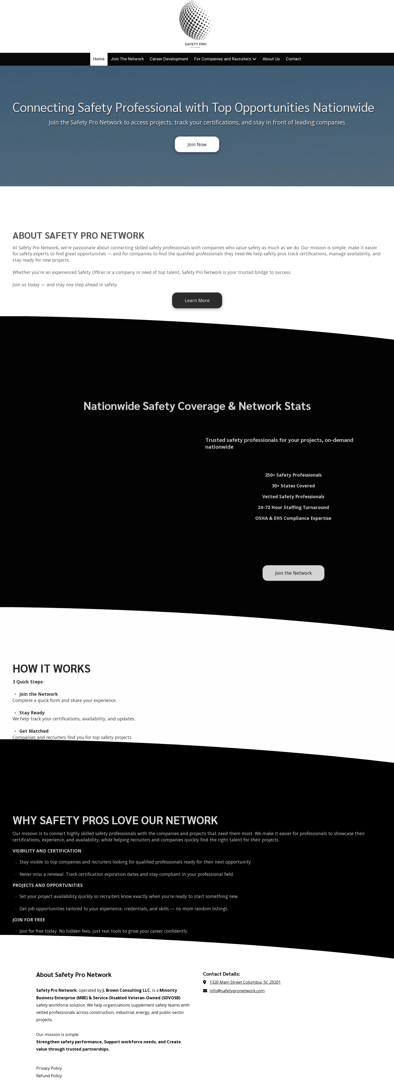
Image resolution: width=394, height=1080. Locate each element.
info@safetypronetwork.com (237, 944)
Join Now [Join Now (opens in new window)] (197, 144)
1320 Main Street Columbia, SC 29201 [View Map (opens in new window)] (245, 935)
